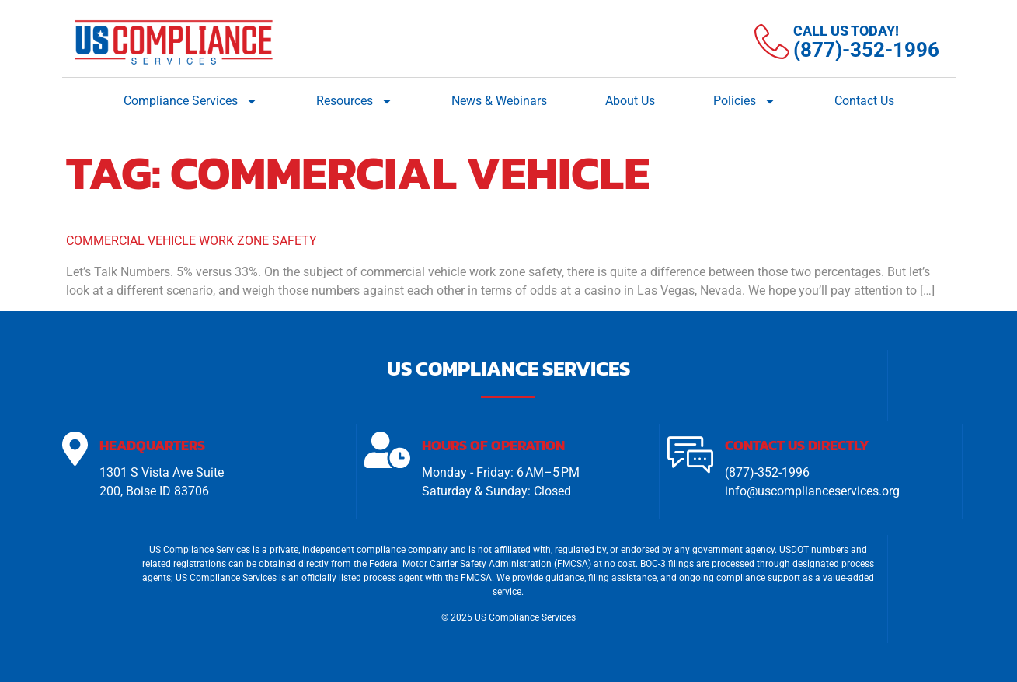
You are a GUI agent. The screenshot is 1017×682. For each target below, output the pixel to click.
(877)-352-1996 (767, 472)
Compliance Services (191, 101)
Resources (354, 101)
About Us (630, 100)
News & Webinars (499, 100)
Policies (744, 101)
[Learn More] (847, 42)
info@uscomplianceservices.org (812, 491)
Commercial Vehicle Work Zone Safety (191, 240)
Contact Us (864, 100)
